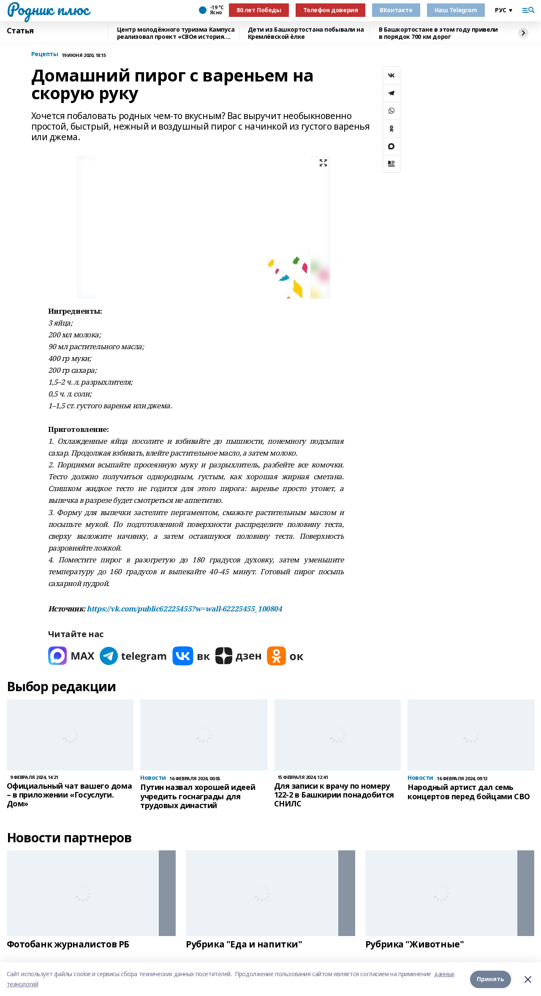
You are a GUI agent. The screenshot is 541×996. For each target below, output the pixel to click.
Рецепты (44, 54)
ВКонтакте (396, 10)
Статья (20, 30)
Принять (490, 979)
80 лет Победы (259, 10)
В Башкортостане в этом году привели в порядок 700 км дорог (438, 33)
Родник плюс (48, 9)
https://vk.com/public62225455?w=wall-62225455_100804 (184, 608)
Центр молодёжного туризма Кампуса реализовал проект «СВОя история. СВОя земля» (176, 33)
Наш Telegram (456, 10)
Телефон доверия (330, 10)
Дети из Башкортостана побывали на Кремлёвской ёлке (306, 33)
